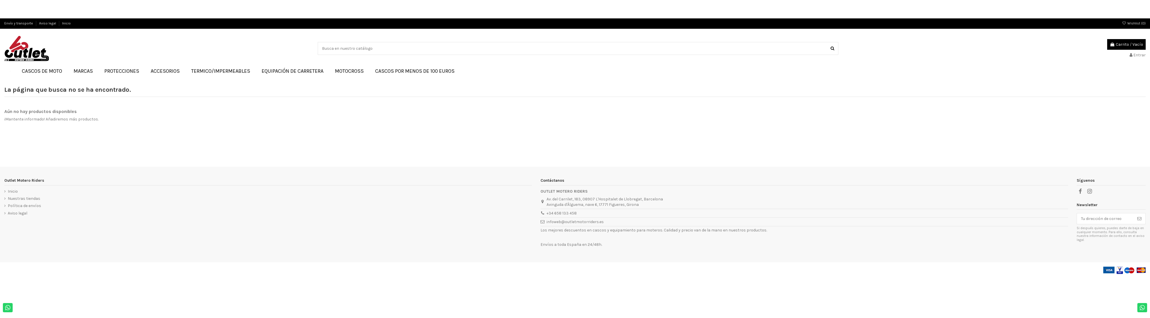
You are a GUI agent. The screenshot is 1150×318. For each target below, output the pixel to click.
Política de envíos (24, 205)
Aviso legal (48, 23)
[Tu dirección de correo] (1105, 218)
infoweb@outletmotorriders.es (575, 221)
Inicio (66, 23)
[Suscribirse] (1139, 218)
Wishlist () (1134, 23)
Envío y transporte (19, 23)
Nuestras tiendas (24, 198)
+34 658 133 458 (562, 213)
